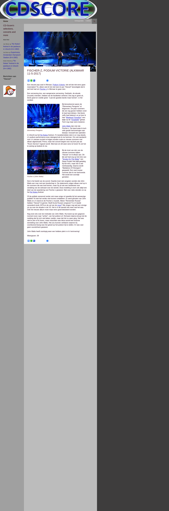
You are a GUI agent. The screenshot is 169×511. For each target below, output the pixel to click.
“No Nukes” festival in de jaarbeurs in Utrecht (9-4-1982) (11, 46)
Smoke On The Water (71, 159)
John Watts (66, 126)
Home (5, 21)
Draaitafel (75, 120)
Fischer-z (43, 89)
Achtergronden (79, 21)
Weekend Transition (73, 117)
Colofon (88, 21)
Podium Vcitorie (59, 85)
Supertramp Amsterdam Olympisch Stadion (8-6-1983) (12, 54)
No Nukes (44, 135)
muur (59, 205)
